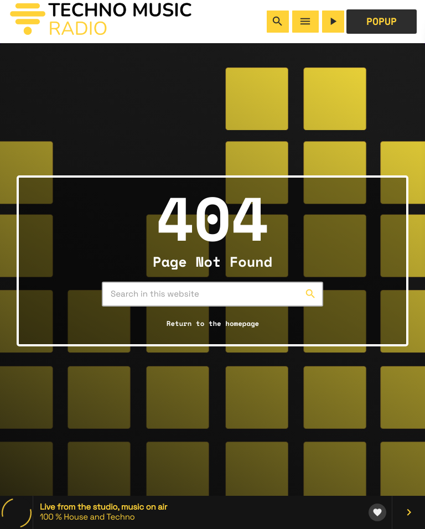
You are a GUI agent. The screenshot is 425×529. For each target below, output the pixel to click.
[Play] (333, 21)
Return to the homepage (213, 324)
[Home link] (100, 21)
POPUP (381, 21)
